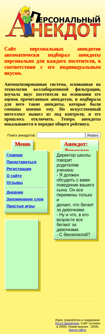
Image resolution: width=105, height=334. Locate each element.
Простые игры (21, 206)
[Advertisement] (21, 256)
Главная (15, 155)
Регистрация (19, 169)
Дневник (15, 192)
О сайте (14, 175)
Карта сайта (77, 330)
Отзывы (15, 182)
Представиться (22, 162)
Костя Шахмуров (67, 323)
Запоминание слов (25, 199)
